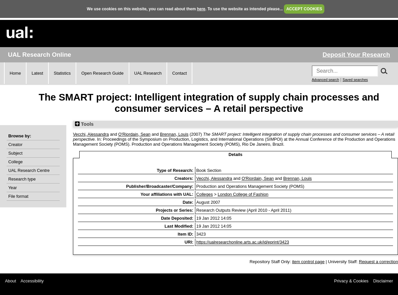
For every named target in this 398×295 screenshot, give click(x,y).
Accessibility (32, 280)
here (201, 9)
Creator (15, 144)
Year (12, 187)
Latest (37, 73)
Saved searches (355, 80)
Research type (22, 179)
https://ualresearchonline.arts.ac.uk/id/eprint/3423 (242, 242)
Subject (15, 153)
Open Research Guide (102, 73)
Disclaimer (383, 280)
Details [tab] (235, 154)
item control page (308, 261)
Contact (179, 73)
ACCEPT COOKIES (304, 9)
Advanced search (325, 80)
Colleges (204, 194)
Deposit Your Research (356, 54)
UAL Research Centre (29, 170)
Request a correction (378, 261)
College (15, 161)
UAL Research (148, 73)
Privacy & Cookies (351, 280)
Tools (84, 124)
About (10, 280)
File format (18, 196)
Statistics (62, 73)
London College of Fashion (243, 194)
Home (15, 73)
